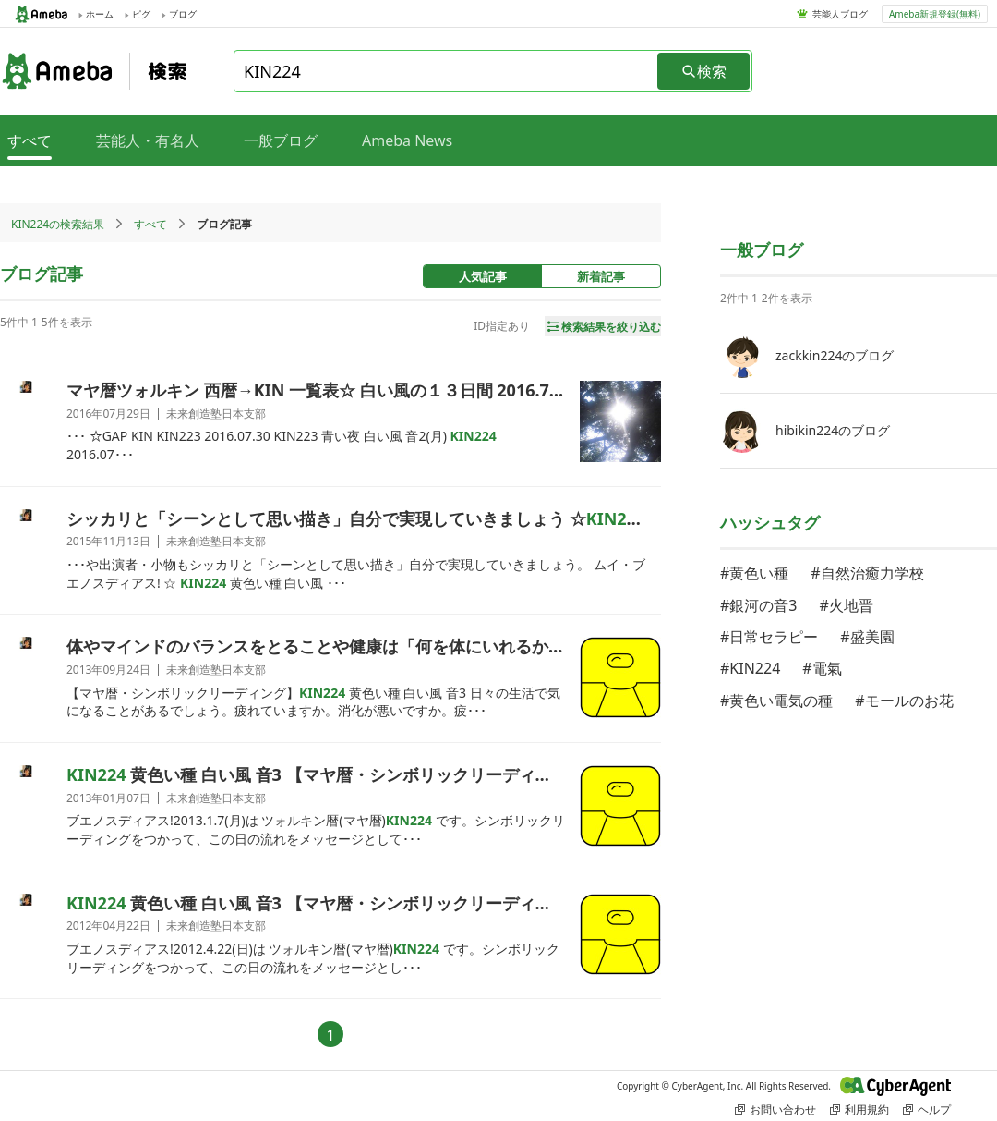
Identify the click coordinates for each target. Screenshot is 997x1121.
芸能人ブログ (840, 13)
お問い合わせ (775, 1109)
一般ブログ (281, 140)
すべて (150, 224)
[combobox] (446, 71)
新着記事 (601, 276)
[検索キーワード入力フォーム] (446, 71)
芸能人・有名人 (147, 140)
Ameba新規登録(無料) (934, 13)
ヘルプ (927, 1109)
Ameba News (407, 140)
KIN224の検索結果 (57, 224)
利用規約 (859, 1109)
